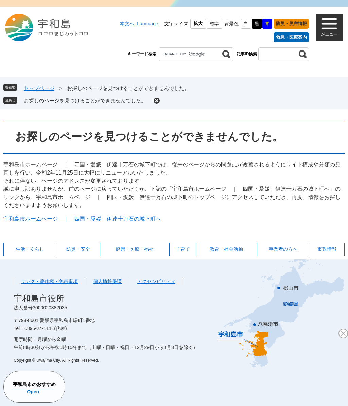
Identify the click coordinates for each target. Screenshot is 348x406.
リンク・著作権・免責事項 (49, 281)
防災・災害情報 (291, 23)
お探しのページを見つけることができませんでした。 (85, 100)
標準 (214, 23)
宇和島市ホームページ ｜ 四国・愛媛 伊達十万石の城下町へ (82, 219)
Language (147, 23)
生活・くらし (30, 249)
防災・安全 (78, 249)
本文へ (127, 23)
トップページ (39, 88)
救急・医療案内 (291, 37)
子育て (183, 249)
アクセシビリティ (156, 281)
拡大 (198, 23)
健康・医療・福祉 (135, 249)
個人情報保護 (107, 281)
